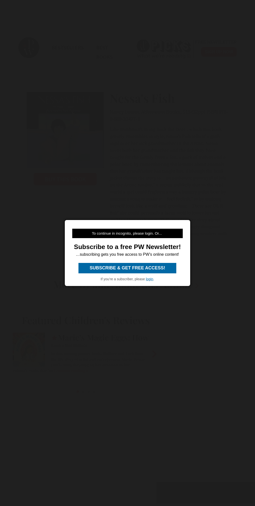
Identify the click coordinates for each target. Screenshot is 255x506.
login (149, 279)
